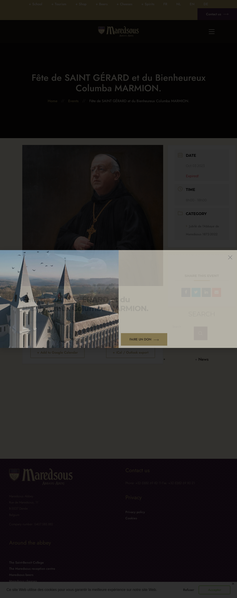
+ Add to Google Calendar (57, 352)
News (203, 359)
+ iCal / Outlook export (130, 352)
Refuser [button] (188, 590)
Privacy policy (135, 519)
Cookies (131, 525)
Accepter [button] (214, 590)
